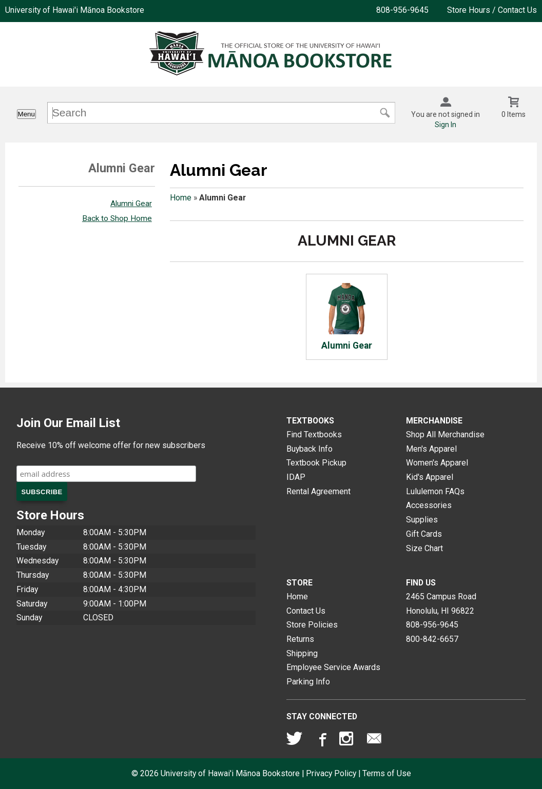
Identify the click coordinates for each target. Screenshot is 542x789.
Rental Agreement (318, 491)
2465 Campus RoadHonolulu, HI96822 (441, 604)
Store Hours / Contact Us (492, 10)
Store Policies (312, 625)
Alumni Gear (131, 203)
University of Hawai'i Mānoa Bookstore (74, 10)
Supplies (422, 519)
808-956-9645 (402, 10)
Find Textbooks (314, 434)
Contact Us (305, 611)
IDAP (295, 477)
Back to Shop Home (117, 218)
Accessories (429, 505)
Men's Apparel (431, 449)
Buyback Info (309, 449)
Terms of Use (386, 773)
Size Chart (424, 548)
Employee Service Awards (333, 667)
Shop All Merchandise (445, 434)
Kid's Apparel (429, 477)
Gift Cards (424, 534)
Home (180, 198)
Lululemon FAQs (435, 491)
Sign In (445, 124)
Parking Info (308, 681)
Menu (26, 114)
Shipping (302, 653)
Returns (300, 639)
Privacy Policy (331, 773)
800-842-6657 (432, 639)
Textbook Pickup (316, 463)
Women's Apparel (437, 463)
